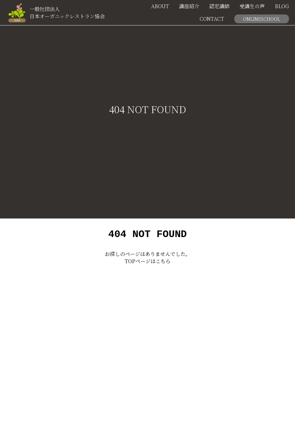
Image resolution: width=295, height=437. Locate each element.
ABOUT (160, 6)
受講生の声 (252, 6)
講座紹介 (189, 6)
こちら (163, 263)
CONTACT (212, 18)
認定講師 (219, 6)
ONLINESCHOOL (261, 18)
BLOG (282, 6)
